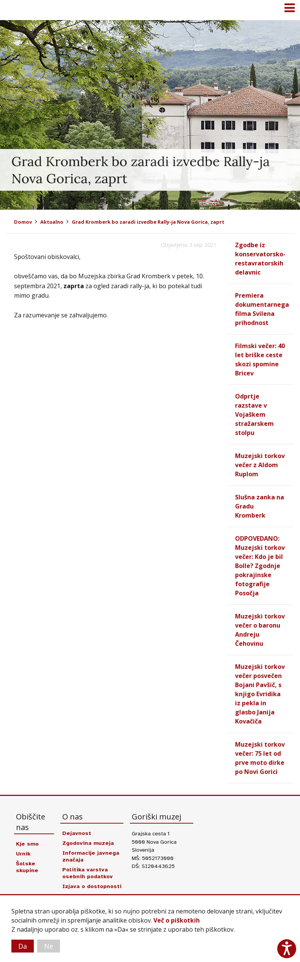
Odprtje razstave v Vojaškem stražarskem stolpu (254, 414)
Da (22, 946)
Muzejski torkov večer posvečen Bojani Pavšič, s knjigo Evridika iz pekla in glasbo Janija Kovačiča (260, 693)
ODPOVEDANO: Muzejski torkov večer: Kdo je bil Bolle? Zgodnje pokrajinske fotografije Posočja (260, 565)
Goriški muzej (15, 9)
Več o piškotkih (176, 920)
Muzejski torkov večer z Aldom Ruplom (260, 465)
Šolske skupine (27, 867)
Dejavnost (76, 833)
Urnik (23, 853)
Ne (48, 946)
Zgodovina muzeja (88, 843)
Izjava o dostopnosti (92, 886)
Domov (23, 221)
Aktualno (51, 221)
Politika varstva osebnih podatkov (87, 873)
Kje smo (27, 843)
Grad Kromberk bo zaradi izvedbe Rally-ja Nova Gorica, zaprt (148, 221)
